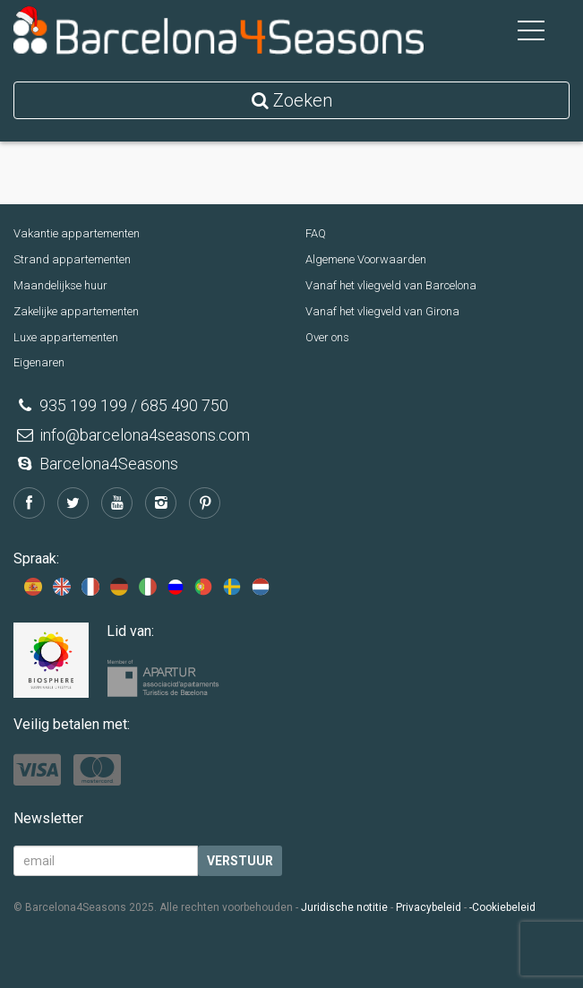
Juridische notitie (344, 907)
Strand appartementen (72, 259)
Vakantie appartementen (76, 233)
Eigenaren (38, 362)
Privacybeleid (428, 907)
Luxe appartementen (65, 337)
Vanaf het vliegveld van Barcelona (390, 285)
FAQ (315, 233)
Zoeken (292, 100)
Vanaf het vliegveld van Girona (382, 311)
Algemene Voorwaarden (365, 259)
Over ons (327, 337)
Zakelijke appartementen (76, 311)
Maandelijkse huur (60, 285)
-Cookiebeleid (502, 907)
